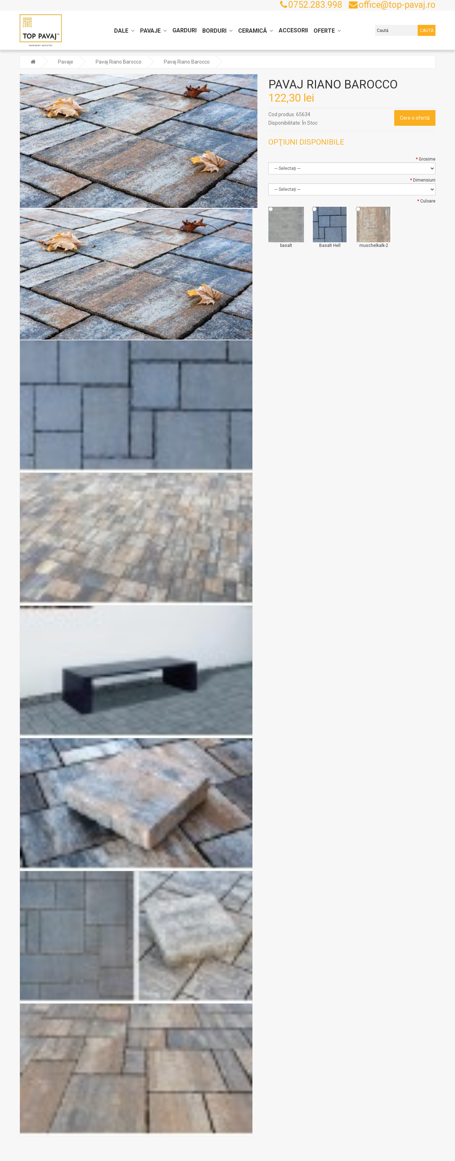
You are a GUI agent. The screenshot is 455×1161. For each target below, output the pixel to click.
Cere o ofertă (415, 117)
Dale (121, 30)
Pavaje (150, 30)
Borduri (214, 30)
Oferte (324, 30)
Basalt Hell (330, 226)
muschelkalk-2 (373, 226)
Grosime (427, 158)
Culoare (427, 200)
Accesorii (293, 30)
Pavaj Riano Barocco (118, 61)
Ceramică (252, 30)
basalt (286, 226)
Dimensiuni (424, 179)
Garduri (184, 30)
